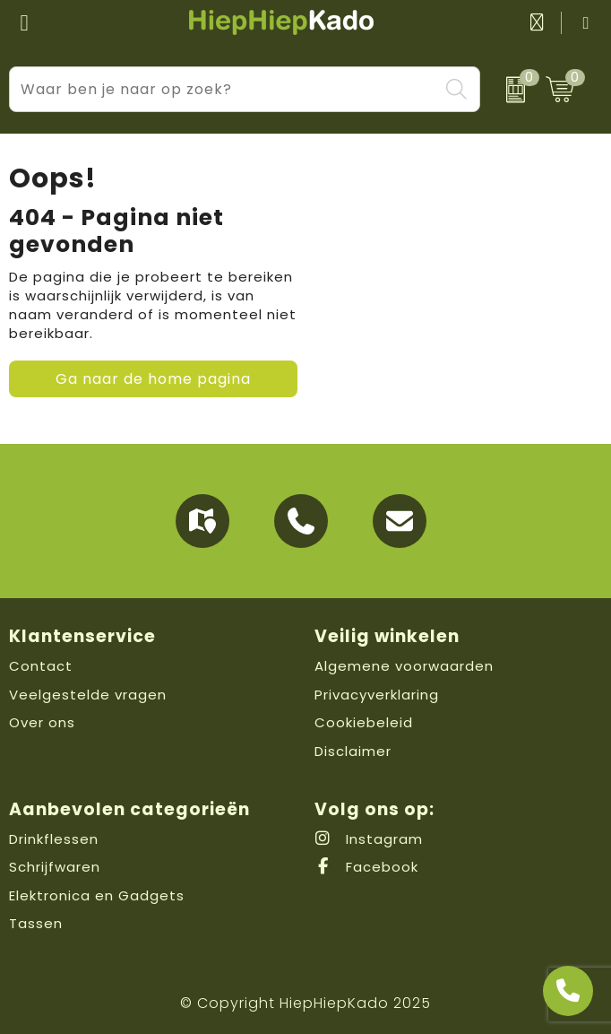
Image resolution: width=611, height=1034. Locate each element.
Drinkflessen (54, 839)
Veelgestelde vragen (88, 694)
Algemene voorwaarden (404, 665)
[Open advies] (568, 991)
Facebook (366, 866)
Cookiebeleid (363, 722)
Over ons (42, 722)
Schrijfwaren (54, 866)
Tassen (36, 923)
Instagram (368, 839)
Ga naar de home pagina (153, 379)
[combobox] (224, 89)
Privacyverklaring (376, 694)
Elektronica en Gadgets (97, 895)
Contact (41, 665)
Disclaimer (353, 751)
